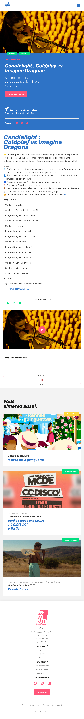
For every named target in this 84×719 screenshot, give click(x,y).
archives (42, 657)
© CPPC (25, 705)
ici (41, 185)
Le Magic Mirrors (27, 81)
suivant (42, 384)
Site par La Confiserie (42, 712)
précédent (42, 376)
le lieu (42, 650)
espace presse (42, 669)
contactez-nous (42, 673)
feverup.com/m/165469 (16, 289)
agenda (42, 654)
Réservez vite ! (71, 471)
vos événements (42, 666)
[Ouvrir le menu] (79, 5)
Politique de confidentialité (52, 705)
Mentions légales (35, 705)
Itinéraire (42, 642)
